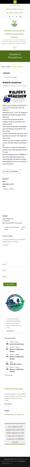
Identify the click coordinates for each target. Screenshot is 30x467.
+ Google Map (18, 223)
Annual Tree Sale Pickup (17, 344)
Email (4, 270)
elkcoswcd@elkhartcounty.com (16, 9)
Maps (7, 411)
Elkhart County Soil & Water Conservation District (14, 34)
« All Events (6, 73)
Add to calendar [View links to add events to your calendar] (11, 171)
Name (4, 264)
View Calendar (9, 375)
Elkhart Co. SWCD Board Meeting (17, 350)
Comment (5, 245)
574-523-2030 (15, 5)
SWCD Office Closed (15, 364)
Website (4, 276)
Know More (10, 331)
